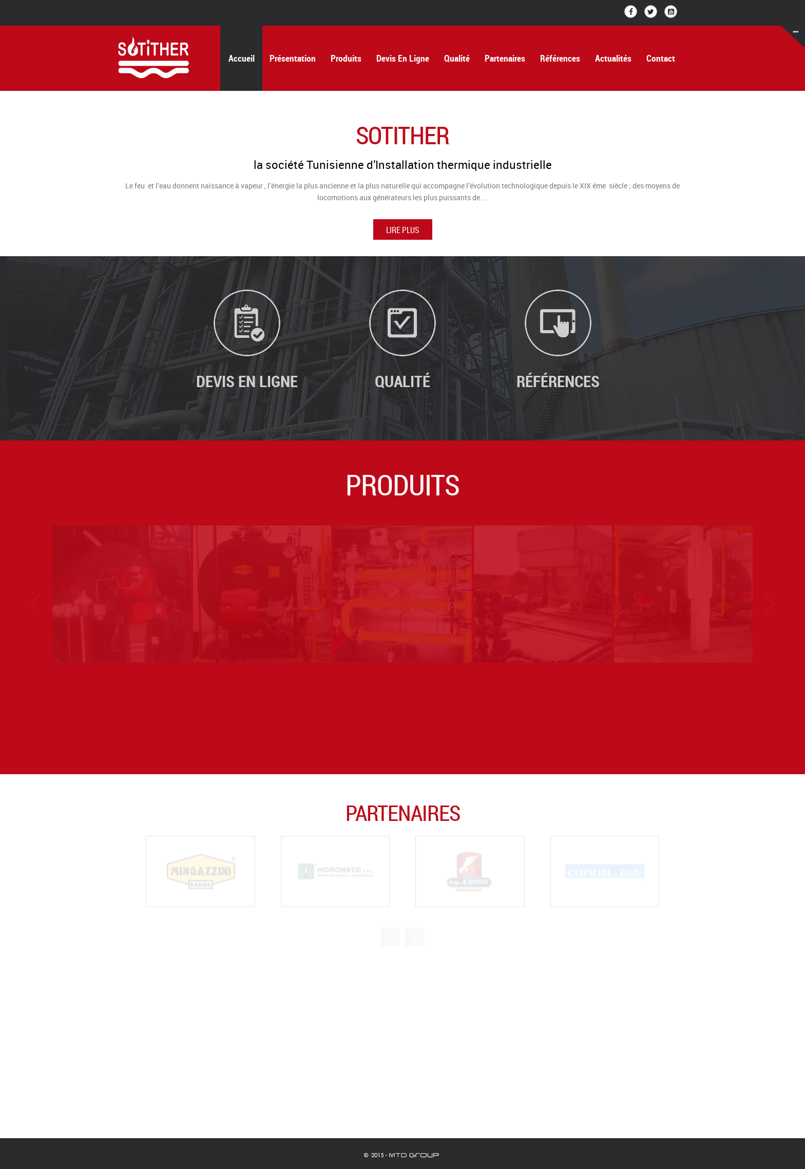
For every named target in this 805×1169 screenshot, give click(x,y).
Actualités (613, 58)
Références (560, 58)
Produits (346, 58)
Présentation (293, 58)
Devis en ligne (402, 58)
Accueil (241, 58)
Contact (660, 58)
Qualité (457, 58)
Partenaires (505, 58)
